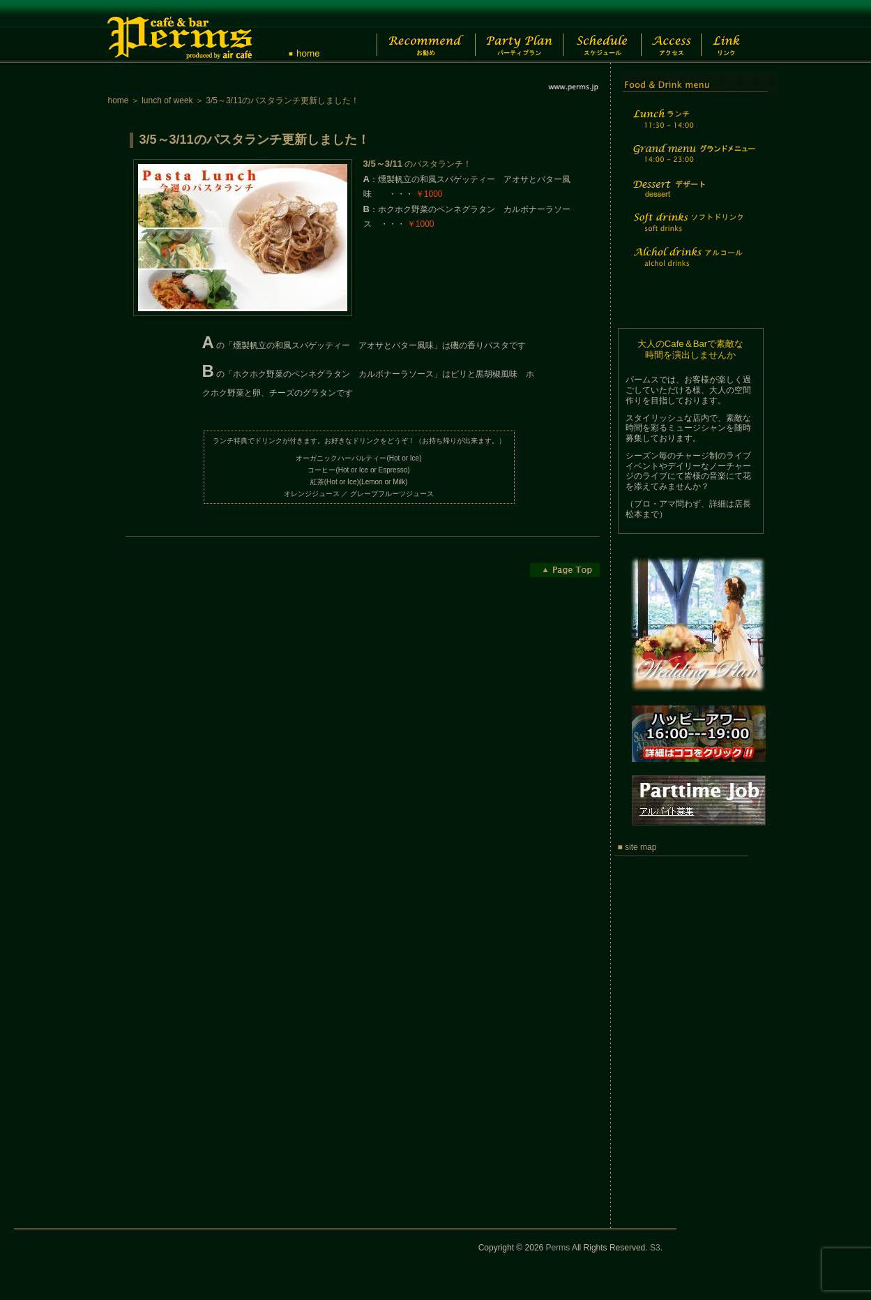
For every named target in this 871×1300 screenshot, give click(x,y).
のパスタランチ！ (417, 164)
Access (678, 31)
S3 (655, 1248)
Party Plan (512, 31)
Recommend (414, 31)
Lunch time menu (692, 126)
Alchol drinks (692, 265)
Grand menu (692, 162)
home (118, 100)
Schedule (600, 31)
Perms (558, 1248)
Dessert (692, 198)
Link (738, 31)
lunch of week (167, 100)
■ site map (637, 847)
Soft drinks (692, 230)
